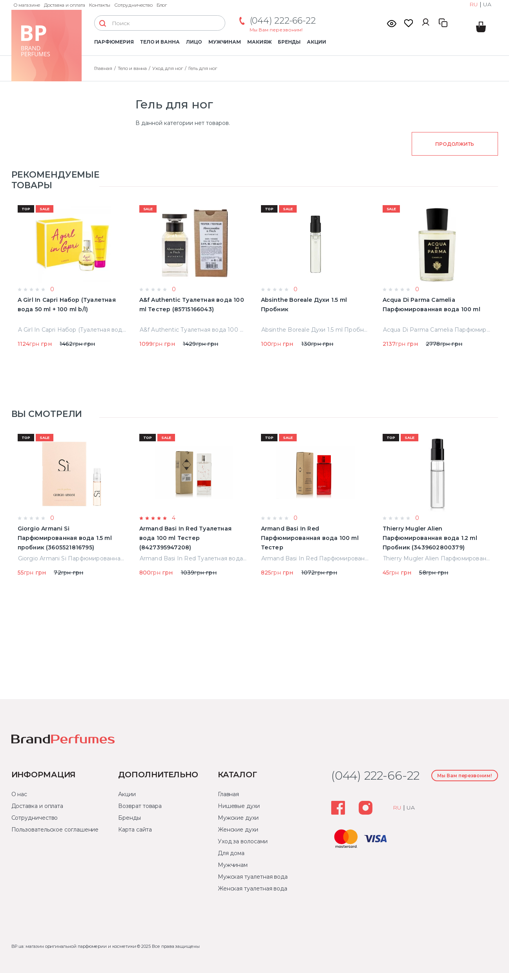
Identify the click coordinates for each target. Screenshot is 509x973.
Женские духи (238, 829)
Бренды (289, 42)
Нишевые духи (239, 806)
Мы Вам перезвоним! (276, 30)
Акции (316, 42)
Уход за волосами (243, 841)
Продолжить (454, 144)
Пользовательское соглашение (55, 829)
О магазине (26, 5)
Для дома (231, 853)
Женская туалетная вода (252, 888)
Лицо (194, 42)
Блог (162, 5)
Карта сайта (134, 829)
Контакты (100, 5)
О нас (19, 794)
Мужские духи (238, 817)
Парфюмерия (114, 42)
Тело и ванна (160, 42)
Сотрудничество (133, 5)
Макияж (259, 42)
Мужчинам (224, 42)
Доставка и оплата (64, 5)
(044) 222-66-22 (283, 20)
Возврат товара (140, 806)
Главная (228, 794)
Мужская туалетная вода (253, 876)
